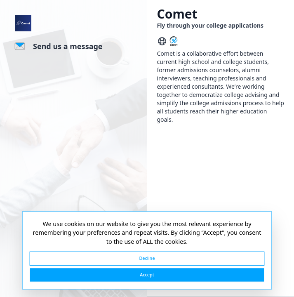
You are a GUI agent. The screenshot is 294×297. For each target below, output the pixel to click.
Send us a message (68, 46)
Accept (147, 274)
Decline (147, 258)
